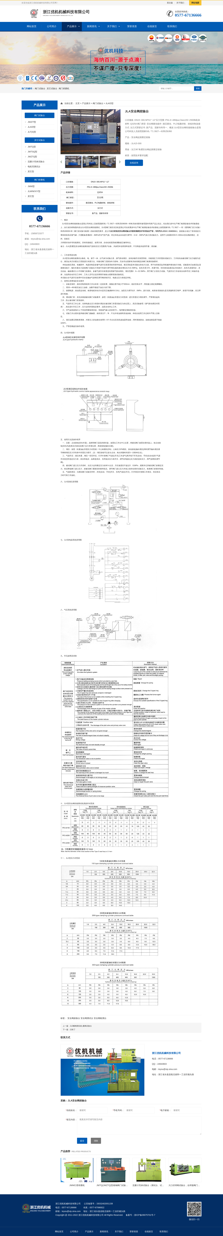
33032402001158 (105, 1203)
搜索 (198, 88)
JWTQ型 (32, 147)
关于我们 (180, 3)
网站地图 (195, 3)
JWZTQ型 (32, 156)
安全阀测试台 (87, 1018)
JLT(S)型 (32, 132)
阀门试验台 (40, 88)
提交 (82, 1141)
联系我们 (172, 26)
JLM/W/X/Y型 (34, 191)
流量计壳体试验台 (36, 161)
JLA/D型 (32, 127)
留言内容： (71, 1119)
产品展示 (72, 26)
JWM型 (31, 186)
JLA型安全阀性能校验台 (71, 224)
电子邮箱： (165, 1110)
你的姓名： (71, 1110)
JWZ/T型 (32, 122)
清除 (96, 1141)
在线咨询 (134, 163)
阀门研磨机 (64, 88)
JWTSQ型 (32, 151)
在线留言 (152, 26)
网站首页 (31, 26)
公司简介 (51, 26)
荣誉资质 (132, 26)
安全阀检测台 (100, 1018)
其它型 (31, 171)
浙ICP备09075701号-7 (144, 1215)
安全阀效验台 (73, 1018)
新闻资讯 (92, 26)
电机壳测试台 (34, 166)
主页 (77, 103)
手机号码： (118, 1110)
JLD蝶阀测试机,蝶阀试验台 (81, 1026)
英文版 (170, 3)
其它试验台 (52, 88)
